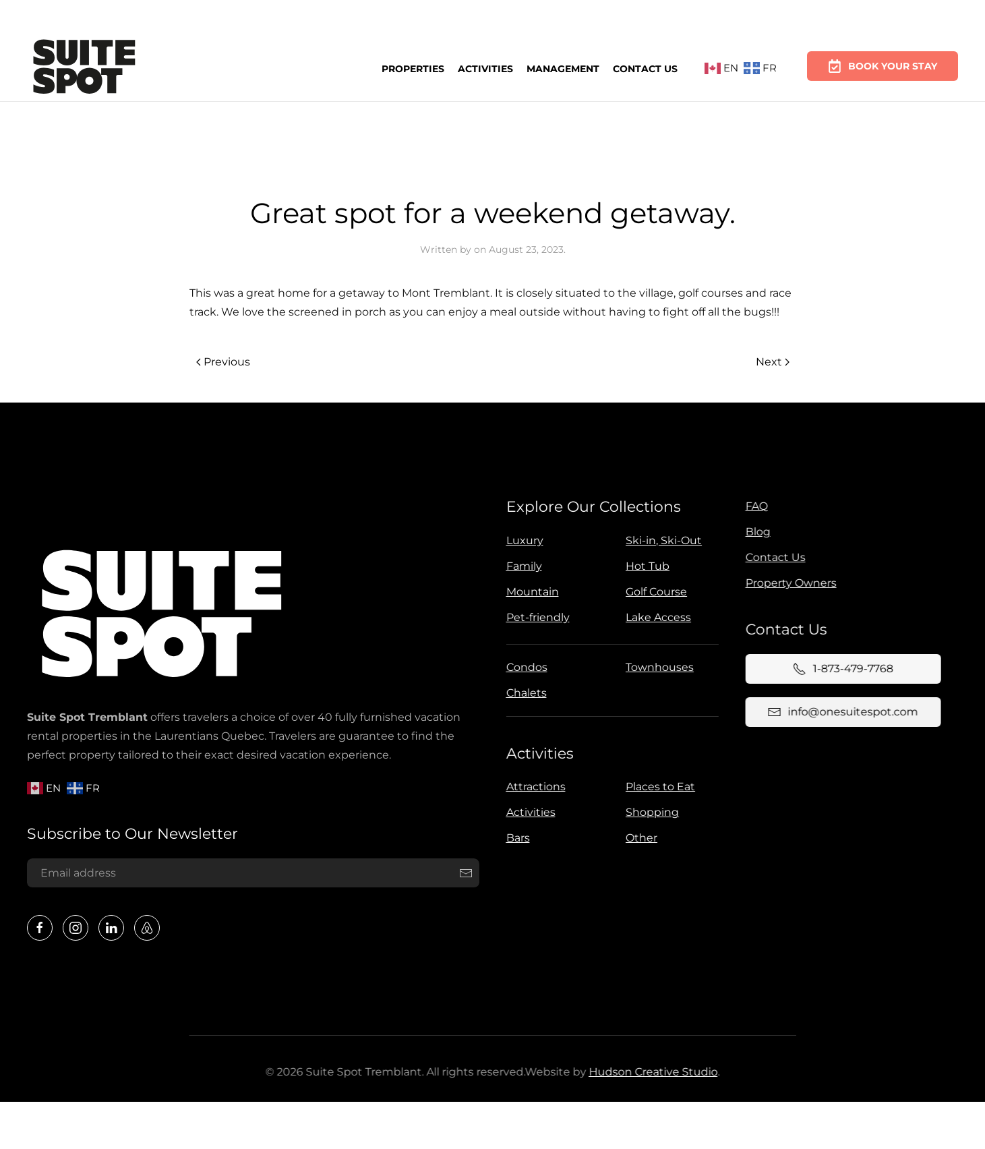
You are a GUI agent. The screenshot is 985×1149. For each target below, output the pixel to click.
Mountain (530, 591)
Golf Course (654, 591)
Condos (524, 667)
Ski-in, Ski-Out (662, 540)
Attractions (533, 786)
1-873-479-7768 (840, 669)
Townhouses (658, 667)
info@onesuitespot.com (840, 712)
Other (639, 837)
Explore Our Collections (591, 507)
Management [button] (563, 67)
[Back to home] (84, 68)
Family (521, 566)
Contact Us (645, 66)
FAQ (754, 506)
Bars (515, 837)
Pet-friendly (535, 617)
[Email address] (251, 873)
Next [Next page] (772, 361)
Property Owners (788, 583)
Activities (485, 67)
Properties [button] (413, 68)
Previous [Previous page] (223, 361)
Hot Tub (645, 566)
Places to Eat (658, 786)
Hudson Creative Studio (650, 1071)
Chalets (524, 692)
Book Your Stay (882, 60)
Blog (755, 531)
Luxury (522, 540)
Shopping (650, 812)
